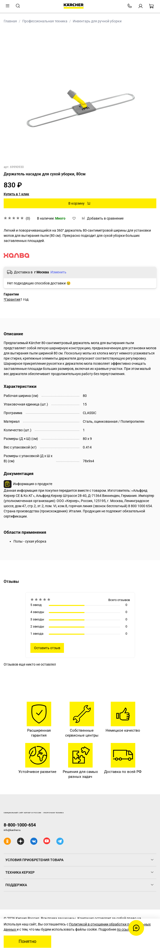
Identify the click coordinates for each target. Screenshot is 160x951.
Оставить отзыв (47, 648)
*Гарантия (12, 299)
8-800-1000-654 (20, 824)
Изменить (58, 272)
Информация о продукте (32, 484)
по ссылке (125, 929)
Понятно (27, 941)
